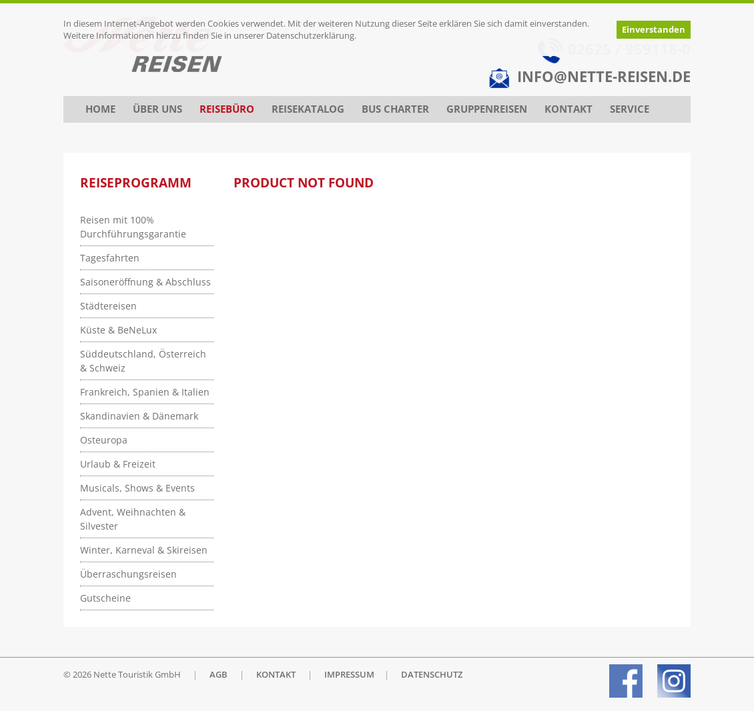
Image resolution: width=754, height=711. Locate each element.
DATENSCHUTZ (431, 674)
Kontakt (568, 109)
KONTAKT (276, 674)
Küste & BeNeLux (118, 329)
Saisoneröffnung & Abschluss (145, 281)
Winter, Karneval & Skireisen (144, 550)
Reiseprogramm (136, 182)
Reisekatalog (308, 109)
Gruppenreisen (486, 109)
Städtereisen (108, 305)
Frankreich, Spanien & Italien (145, 392)
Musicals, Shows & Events (137, 488)
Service (629, 109)
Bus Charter (395, 109)
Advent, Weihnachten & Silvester (132, 519)
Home (100, 109)
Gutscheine (105, 598)
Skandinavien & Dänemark (139, 416)
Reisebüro (227, 109)
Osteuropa (103, 440)
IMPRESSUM (349, 674)
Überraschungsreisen (128, 574)
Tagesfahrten (109, 257)
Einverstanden (653, 29)
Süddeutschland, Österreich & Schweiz (143, 360)
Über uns (157, 109)
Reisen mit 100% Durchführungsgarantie (133, 226)
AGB (219, 674)
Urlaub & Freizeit (117, 464)
